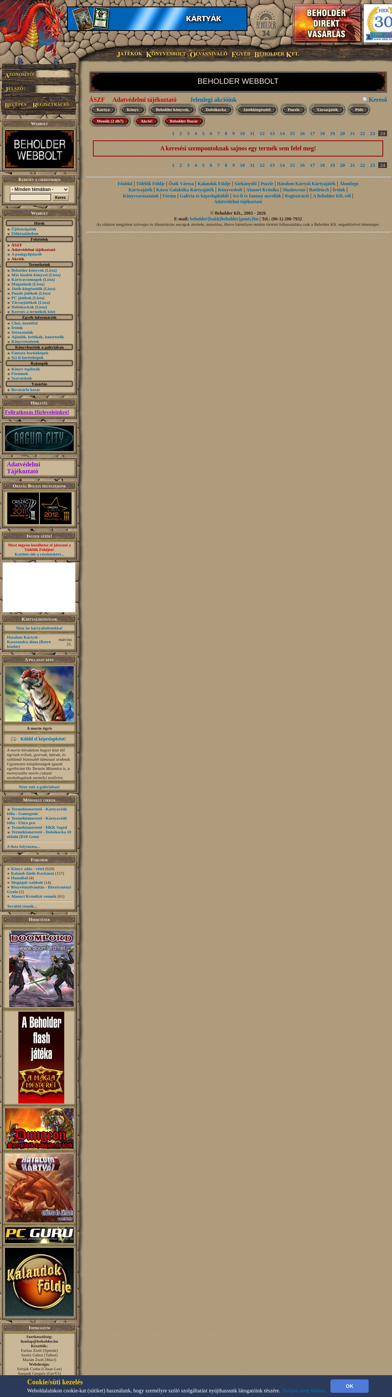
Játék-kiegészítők (26, 288)
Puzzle (294, 109)
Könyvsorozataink (141, 196)
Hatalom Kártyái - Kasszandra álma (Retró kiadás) (29, 642)
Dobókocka (216, 109)
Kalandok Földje (214, 183)
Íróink (17, 327)
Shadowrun (294, 189)
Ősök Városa (181, 183)
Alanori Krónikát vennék (34, 896)
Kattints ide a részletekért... (39, 554)
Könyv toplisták (25, 369)
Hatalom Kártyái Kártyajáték (306, 183)
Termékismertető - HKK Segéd (39, 827)
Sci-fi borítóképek (27, 357)
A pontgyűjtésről (26, 254)
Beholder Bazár (184, 121)
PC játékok (21, 297)
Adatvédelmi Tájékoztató (23, 467)
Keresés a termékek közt (33, 311)
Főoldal (125, 183)
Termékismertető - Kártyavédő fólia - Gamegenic (37, 811)
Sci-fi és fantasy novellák (257, 196)
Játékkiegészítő (256, 109)
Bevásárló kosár (25, 389)
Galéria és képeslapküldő (204, 196)
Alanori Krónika (262, 189)
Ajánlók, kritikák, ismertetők (37, 336)
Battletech (319, 189)
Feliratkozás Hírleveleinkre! (37, 412)
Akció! (147, 121)
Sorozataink (22, 332)
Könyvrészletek (25, 341)
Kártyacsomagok (26, 279)
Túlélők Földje (150, 183)
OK (349, 1386)
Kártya (103, 109)
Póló (359, 109)
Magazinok (21, 284)
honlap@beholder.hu (39, 1341)
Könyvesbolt (230, 189)
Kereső (378, 99)
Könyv (133, 109)
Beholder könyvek (27, 270)
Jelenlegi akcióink (213, 99)
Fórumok (19, 373)
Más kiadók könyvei (29, 274)
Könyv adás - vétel (27, 868)
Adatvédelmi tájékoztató (144, 99)
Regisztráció (297, 196)
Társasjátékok (24, 302)
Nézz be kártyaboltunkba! (39, 628)
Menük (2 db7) (110, 121)
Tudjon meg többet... (305, 1391)
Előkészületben (25, 233)
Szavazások (21, 378)
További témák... (22, 906)
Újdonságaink (23, 229)
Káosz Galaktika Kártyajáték (185, 189)
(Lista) (51, 270)
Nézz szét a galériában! (39, 786)
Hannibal (19, 877)
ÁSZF (97, 99)
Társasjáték (327, 109)
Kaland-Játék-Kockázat (32, 873)
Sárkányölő (245, 183)
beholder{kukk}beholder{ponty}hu (224, 219)
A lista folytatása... (23, 846)
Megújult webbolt (27, 882)
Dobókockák (22, 307)
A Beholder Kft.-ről (332, 196)
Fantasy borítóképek (30, 352)
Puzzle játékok (24, 293)
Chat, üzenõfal (24, 323)
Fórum (169, 196)
